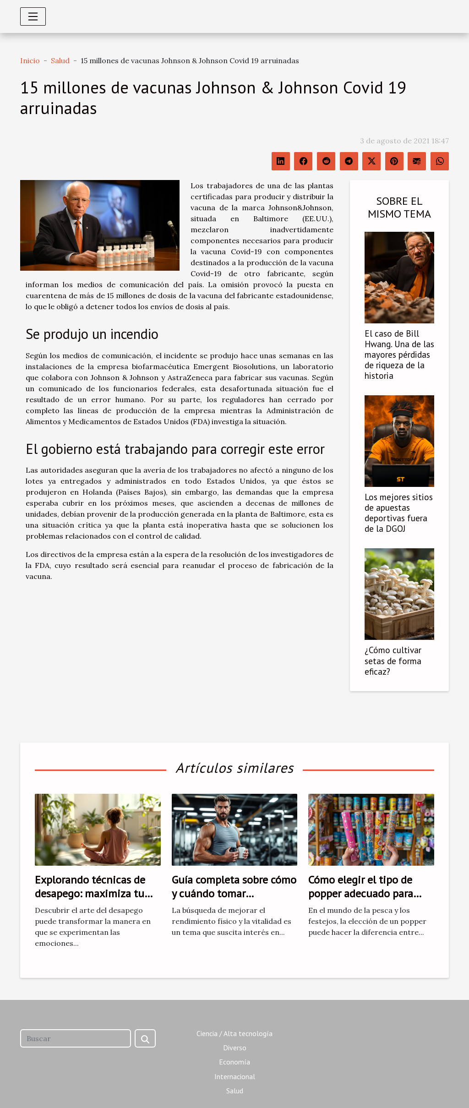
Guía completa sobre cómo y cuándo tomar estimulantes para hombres (234, 900)
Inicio (30, 60)
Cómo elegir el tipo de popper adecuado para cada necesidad (360, 894)
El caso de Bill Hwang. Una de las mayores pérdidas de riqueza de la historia (399, 354)
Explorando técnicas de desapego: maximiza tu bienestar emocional (90, 894)
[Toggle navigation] (33, 16)
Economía (234, 1061)
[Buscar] (75, 1038)
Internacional (234, 1076)
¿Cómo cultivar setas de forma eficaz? (393, 660)
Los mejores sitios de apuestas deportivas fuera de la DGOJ (399, 512)
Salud (60, 60)
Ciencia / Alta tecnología (234, 1033)
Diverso (234, 1047)
